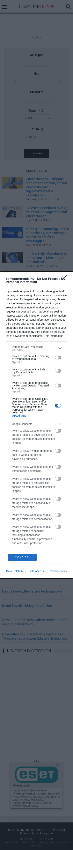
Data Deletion (14, 571)
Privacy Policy (58, 571)
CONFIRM (22, 557)
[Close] (65, 279)
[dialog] (36, 425)
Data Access (36, 571)
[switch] (58, 357)
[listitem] (36, 348)
